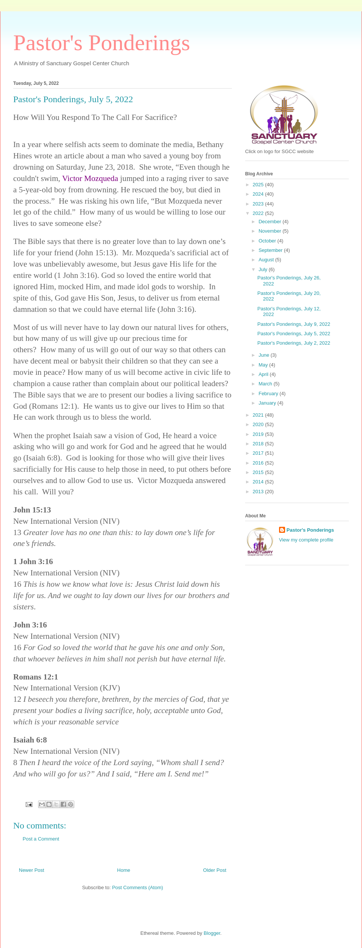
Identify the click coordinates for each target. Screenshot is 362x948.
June (265, 355)
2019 (259, 434)
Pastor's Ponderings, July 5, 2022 (293, 333)
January (268, 403)
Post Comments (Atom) (137, 887)
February (269, 393)
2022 (259, 213)
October (268, 241)
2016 (259, 463)
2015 (259, 472)
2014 (259, 482)
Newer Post (31, 870)
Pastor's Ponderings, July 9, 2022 (293, 324)
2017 (259, 453)
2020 (259, 424)
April (264, 374)
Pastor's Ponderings (101, 42)
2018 (259, 443)
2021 (259, 415)
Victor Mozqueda (90, 178)
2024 (259, 194)
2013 (259, 491)
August (267, 259)
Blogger (212, 933)
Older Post (214, 870)
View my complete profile (306, 540)
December (271, 221)
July (264, 269)
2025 (259, 184)
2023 (259, 204)
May (264, 365)
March (266, 384)
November (271, 231)
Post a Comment (41, 839)
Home (123, 870)
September (271, 250)
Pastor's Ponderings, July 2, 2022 (293, 343)
